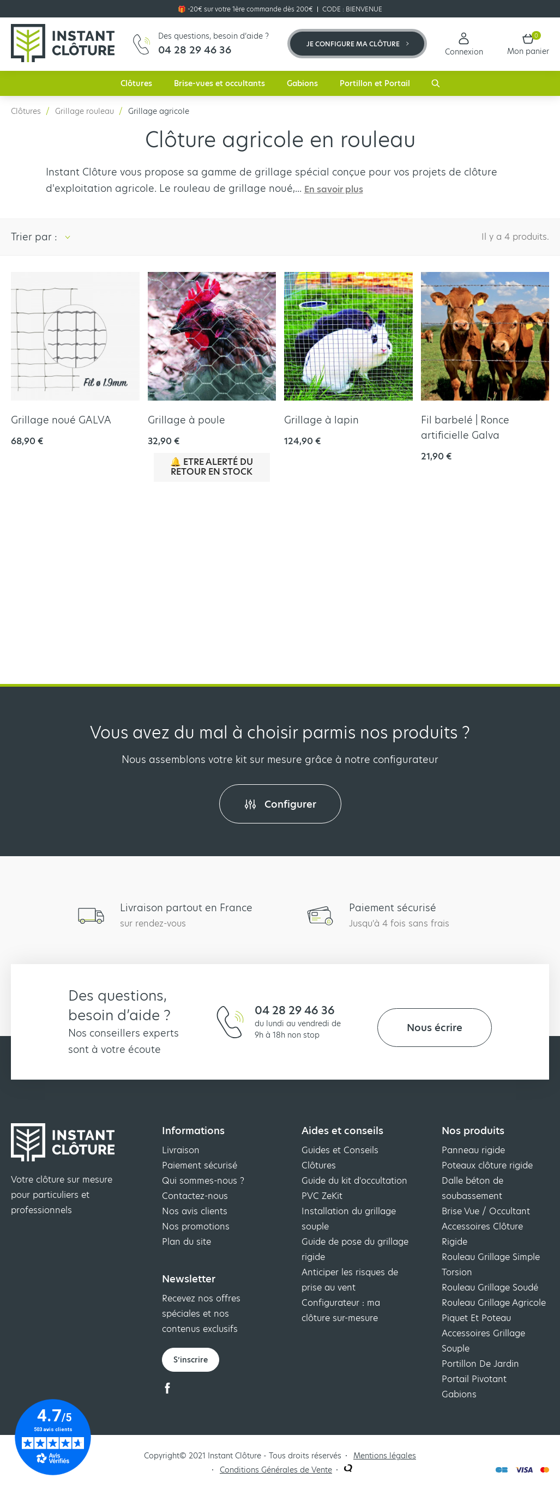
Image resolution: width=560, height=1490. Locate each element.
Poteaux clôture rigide (487, 1165)
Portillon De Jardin (480, 1364)
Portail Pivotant (474, 1379)
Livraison (181, 1150)
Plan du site (186, 1241)
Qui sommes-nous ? (203, 1180)
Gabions (302, 83)
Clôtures (136, 83)
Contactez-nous (195, 1196)
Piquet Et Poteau (476, 1318)
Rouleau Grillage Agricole (494, 1303)
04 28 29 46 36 (295, 1010)
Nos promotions (196, 1226)
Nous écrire (434, 1027)
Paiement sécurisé (199, 1165)
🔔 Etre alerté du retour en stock (211, 467)
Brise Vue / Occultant (486, 1211)
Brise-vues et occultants (219, 83)
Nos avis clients (194, 1211)
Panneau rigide (473, 1150)
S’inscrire (190, 1359)
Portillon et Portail (375, 83)
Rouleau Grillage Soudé (490, 1287)
